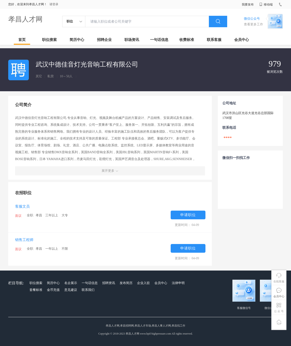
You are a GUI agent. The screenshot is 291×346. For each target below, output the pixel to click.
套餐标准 (36, 290)
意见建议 (70, 290)
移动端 (266, 4)
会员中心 (241, 40)
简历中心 (77, 40)
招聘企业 (104, 40)
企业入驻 (143, 283)
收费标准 (186, 40)
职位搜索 (49, 40)
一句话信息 (159, 40)
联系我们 (88, 290)
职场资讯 (131, 40)
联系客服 (214, 40)
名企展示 (70, 283)
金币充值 (53, 290)
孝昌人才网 (25, 19)
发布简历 (126, 283)
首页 (22, 40)
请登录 (53, 4)
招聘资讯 (108, 283)
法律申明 (178, 283)
